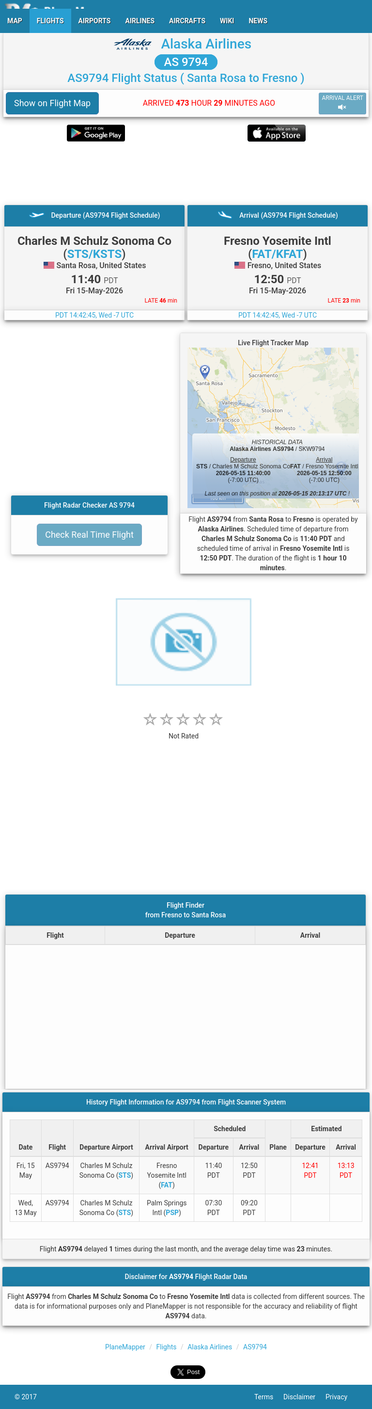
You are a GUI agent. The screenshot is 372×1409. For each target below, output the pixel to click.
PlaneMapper (125, 1347)
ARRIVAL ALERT (342, 103)
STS (124, 1175)
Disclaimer (304, 1397)
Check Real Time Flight (89, 534)
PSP (172, 1213)
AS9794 (255, 1347)
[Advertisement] (186, 173)
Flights (166, 1347)
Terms (268, 1397)
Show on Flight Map (52, 103)
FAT (166, 1185)
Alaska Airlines (206, 44)
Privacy (341, 1397)
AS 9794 (186, 62)
